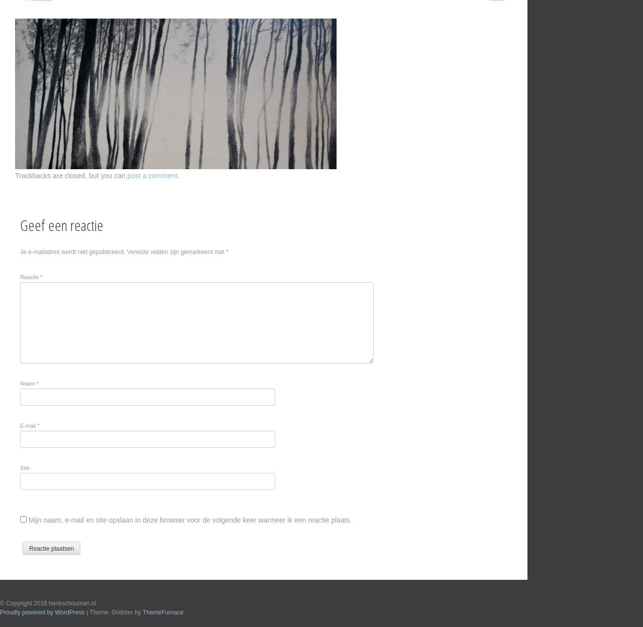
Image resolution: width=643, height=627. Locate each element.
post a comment (153, 176)
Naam (29, 384)
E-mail (30, 426)
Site (25, 468)
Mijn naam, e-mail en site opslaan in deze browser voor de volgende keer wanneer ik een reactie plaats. (190, 520)
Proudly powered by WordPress (42, 612)
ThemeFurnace (163, 612)
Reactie (31, 277)
